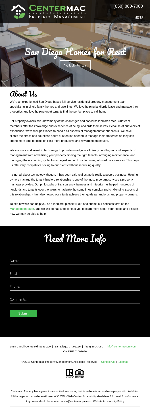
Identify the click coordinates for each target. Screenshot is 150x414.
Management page (22, 208)
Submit (23, 313)
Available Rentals (75, 65)
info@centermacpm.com (122, 346)
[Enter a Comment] (75, 299)
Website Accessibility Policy (108, 401)
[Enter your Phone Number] (75, 287)
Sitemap (123, 361)
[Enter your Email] (75, 274)
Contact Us (107, 361)
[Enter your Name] (75, 261)
